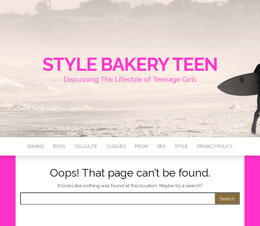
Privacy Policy (215, 146)
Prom (141, 146)
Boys (59, 146)
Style (181, 146)
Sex (161, 146)
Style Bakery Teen (130, 64)
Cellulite (85, 146)
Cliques (116, 146)
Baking (35, 146)
